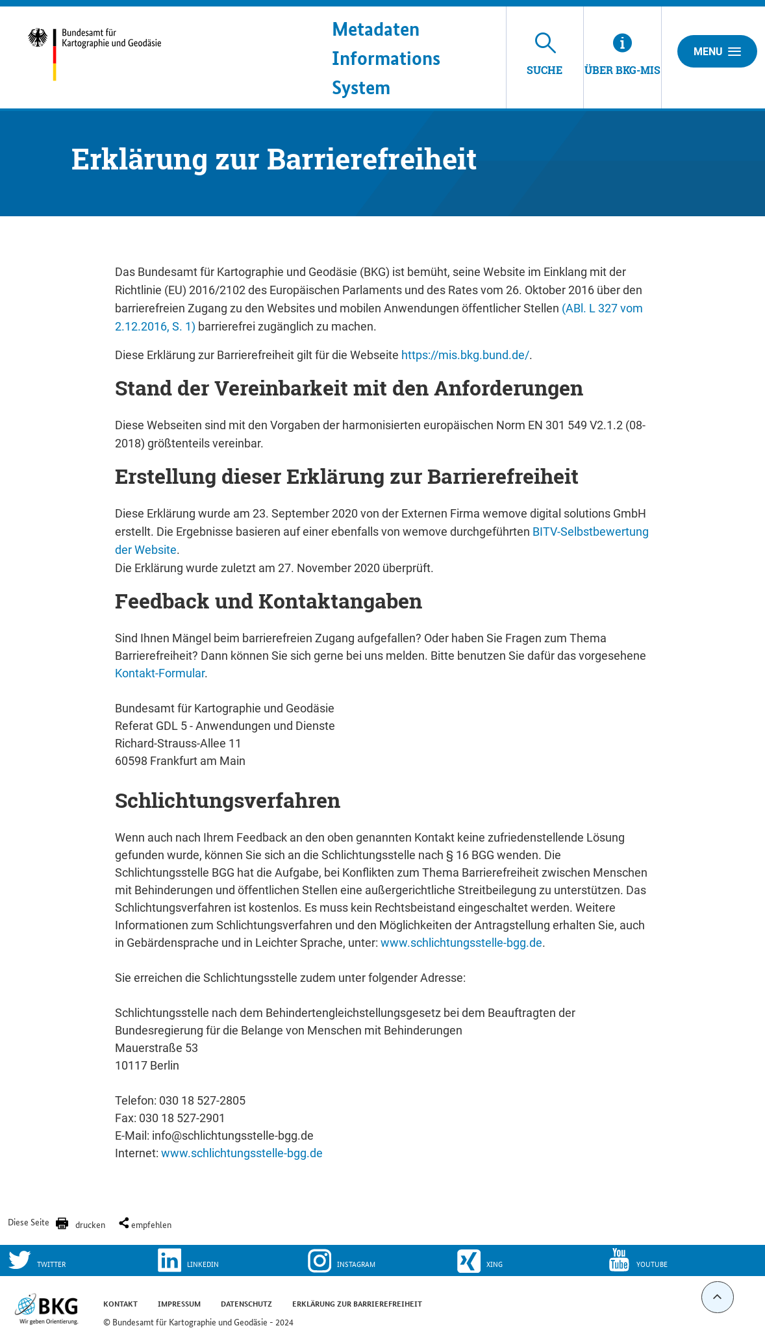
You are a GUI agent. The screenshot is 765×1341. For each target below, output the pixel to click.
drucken (90, 1224)
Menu (717, 51)
